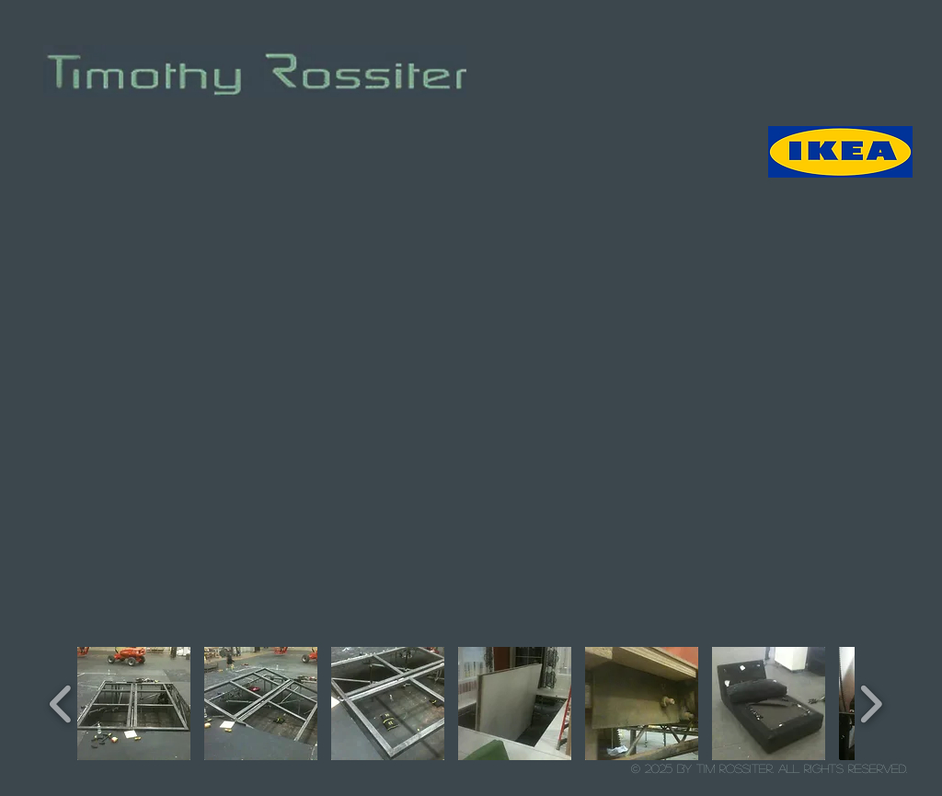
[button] (133, 703)
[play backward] (61, 704)
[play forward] (870, 704)
